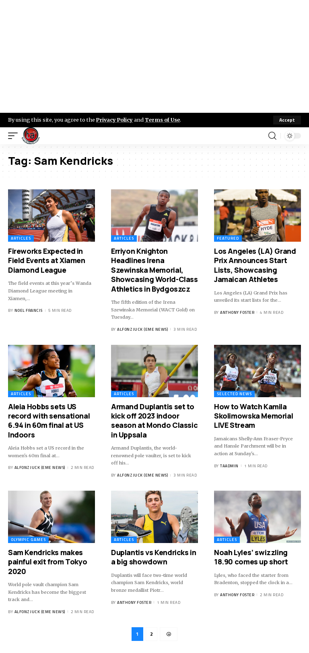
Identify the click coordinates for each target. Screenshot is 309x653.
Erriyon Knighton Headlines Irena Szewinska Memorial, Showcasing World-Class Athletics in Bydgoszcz (154, 270)
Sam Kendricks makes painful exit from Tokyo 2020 (47, 561)
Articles (21, 238)
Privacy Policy (115, 119)
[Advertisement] (154, 56)
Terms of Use (163, 119)
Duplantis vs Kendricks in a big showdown (153, 556)
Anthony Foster (237, 312)
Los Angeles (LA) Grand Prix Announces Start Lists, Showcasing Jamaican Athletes (255, 265)
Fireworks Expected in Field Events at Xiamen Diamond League (46, 260)
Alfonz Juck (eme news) (142, 329)
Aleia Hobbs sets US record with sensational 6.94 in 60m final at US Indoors (49, 420)
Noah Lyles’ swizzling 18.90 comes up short (251, 556)
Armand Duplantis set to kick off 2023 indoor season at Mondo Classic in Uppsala (154, 420)
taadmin (229, 466)
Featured (228, 238)
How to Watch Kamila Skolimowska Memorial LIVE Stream (253, 416)
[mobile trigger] (15, 135)
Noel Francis (28, 310)
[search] (272, 136)
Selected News (234, 394)
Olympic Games (28, 540)
